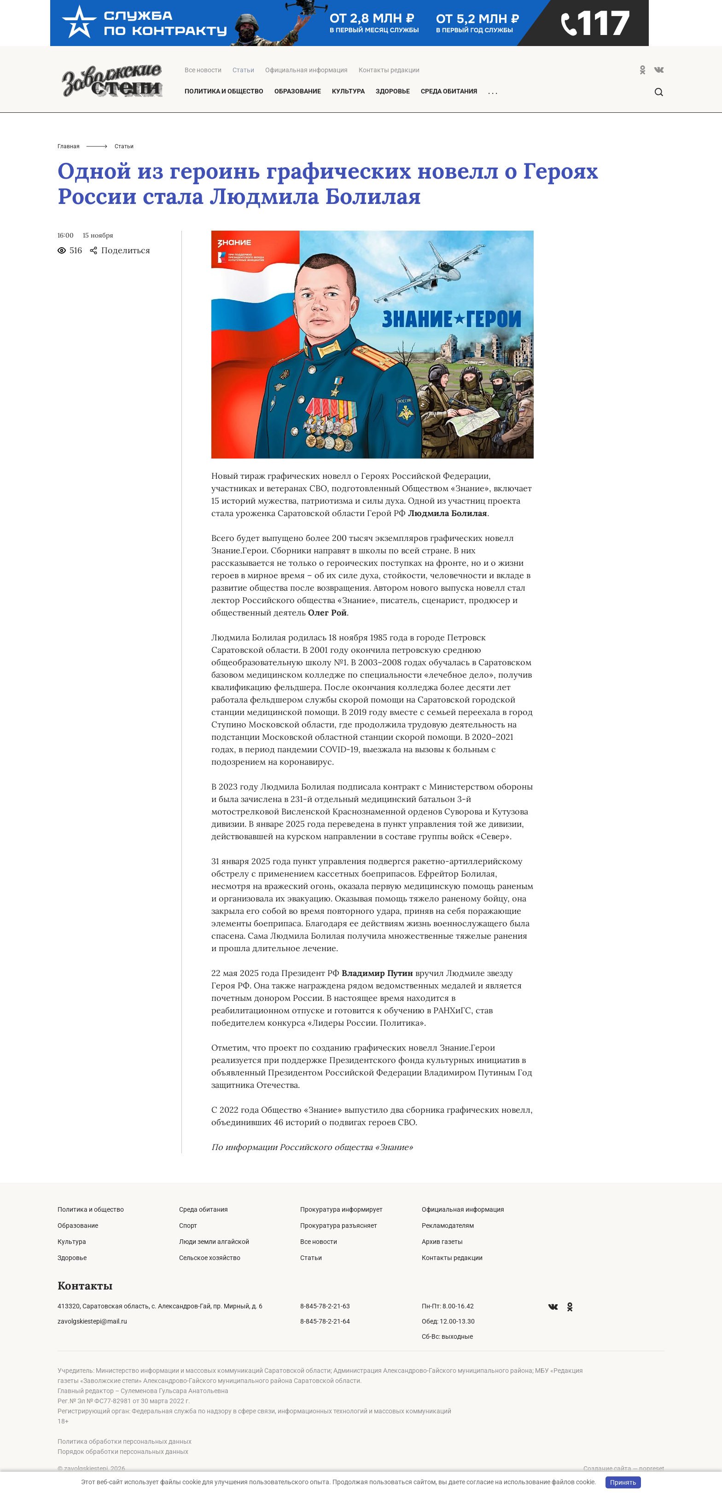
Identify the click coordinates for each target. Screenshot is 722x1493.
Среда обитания (449, 91)
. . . (492, 91)
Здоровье (393, 91)
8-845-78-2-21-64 (325, 1321)
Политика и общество (224, 91)
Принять (623, 1482)
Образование (297, 91)
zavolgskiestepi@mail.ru (92, 1321)
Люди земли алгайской (214, 1241)
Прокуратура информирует (341, 1209)
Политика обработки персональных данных (125, 1441)
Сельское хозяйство (209, 1257)
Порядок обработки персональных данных (123, 1451)
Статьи (311, 1257)
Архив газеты (442, 1241)
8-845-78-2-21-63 (325, 1306)
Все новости (203, 70)
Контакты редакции (389, 70)
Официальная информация (306, 70)
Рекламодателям (448, 1225)
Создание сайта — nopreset (623, 1468)
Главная (69, 146)
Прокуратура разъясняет (338, 1225)
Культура (348, 91)
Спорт (188, 1225)
